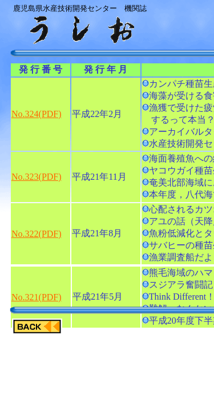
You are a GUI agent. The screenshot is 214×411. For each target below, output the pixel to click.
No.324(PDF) (36, 114)
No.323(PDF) (36, 177)
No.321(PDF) (36, 297)
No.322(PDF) (36, 234)
